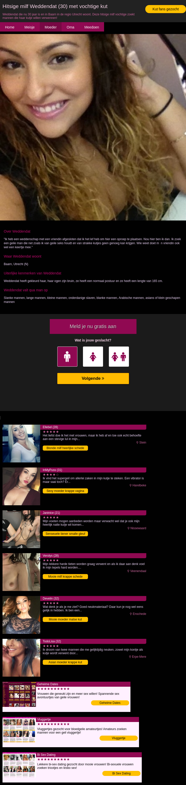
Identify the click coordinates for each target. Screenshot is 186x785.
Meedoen (91, 27)
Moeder (51, 27)
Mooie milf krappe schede (65, 576)
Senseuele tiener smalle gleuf (65, 534)
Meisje (29, 27)
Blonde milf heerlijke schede (65, 448)
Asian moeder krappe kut (65, 662)
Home (9, 27)
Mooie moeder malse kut (65, 619)
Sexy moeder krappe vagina (65, 491)
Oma (70, 27)
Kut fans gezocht (166, 9)
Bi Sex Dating (121, 773)
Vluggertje (118, 738)
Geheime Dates (110, 703)
